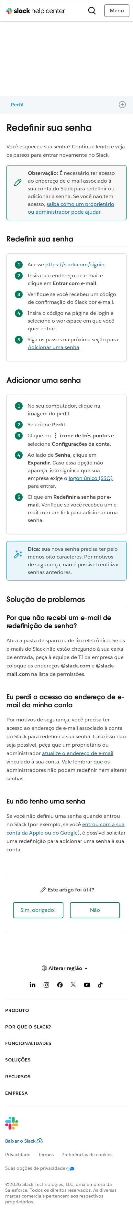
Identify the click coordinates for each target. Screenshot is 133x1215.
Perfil (17, 104)
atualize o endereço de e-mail (77, 753)
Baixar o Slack (24, 1141)
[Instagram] (46, 986)
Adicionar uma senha (53, 347)
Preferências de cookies (86, 1154)
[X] (73, 986)
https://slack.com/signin (75, 264)
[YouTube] (87, 986)
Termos (46, 1154)
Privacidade (17, 1154)
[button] (38, 910)
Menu (117, 10)
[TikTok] (101, 986)
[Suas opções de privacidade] (43, 1168)
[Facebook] (60, 986)
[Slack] (61, 1127)
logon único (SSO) (91, 478)
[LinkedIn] (33, 986)
